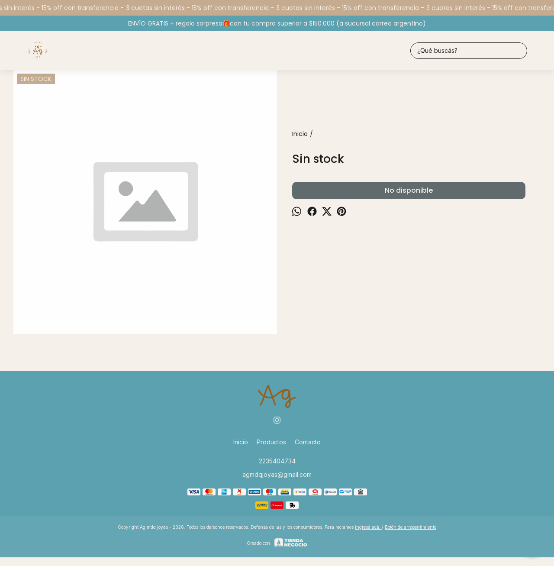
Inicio (240, 442)
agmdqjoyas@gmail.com (277, 474)
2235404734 (277, 461)
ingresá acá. (368, 527)
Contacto (308, 442)
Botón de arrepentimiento (410, 527)
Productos (271, 442)
